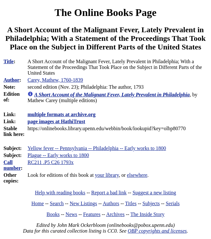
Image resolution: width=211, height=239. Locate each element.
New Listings (83, 203)
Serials (173, 203)
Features (91, 214)
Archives (115, 214)
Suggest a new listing (154, 192)
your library (107, 175)
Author (11, 80)
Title (9, 61)
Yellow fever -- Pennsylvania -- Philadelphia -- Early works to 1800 (96, 148)
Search (57, 203)
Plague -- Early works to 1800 (58, 155)
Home (37, 203)
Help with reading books (60, 192)
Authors (111, 203)
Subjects (151, 203)
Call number (12, 165)
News (71, 214)
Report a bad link (109, 192)
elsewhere (137, 175)
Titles (131, 203)
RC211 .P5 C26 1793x (50, 162)
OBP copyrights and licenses (157, 231)
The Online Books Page (105, 12)
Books (53, 214)
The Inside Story (148, 214)
